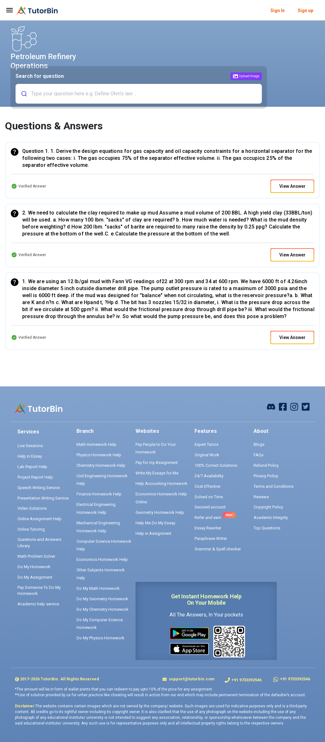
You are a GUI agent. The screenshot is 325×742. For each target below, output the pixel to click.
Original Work (207, 455)
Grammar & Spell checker (218, 549)
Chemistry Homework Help (100, 465)
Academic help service (38, 604)
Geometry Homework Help (160, 512)
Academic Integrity (271, 517)
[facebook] (271, 407)
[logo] (37, 10)
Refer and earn (208, 517)
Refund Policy (266, 465)
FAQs (258, 455)
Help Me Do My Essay (155, 523)
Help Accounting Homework (162, 483)
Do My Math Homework (98, 588)
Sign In (277, 10)
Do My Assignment (34, 577)
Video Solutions (32, 508)
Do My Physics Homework (100, 638)
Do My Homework (33, 566)
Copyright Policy (268, 507)
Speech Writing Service (38, 487)
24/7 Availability (209, 475)
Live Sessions (30, 445)
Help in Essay (29, 456)
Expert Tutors (206, 444)
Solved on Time (209, 496)
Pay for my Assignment (157, 462)
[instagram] (294, 407)
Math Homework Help (96, 444)
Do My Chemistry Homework (102, 609)
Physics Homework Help (98, 455)
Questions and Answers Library (39, 542)
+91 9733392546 (246, 679)
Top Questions (267, 528)
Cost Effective (207, 486)
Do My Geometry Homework (102, 598)
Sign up (305, 10)
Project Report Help (35, 477)
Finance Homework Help (99, 494)
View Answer (292, 186)
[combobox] (137, 93)
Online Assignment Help (39, 518)
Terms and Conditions (274, 486)
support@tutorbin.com (191, 679)
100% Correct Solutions (216, 465)
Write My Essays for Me (157, 473)
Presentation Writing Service (43, 498)
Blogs (259, 444)
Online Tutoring (31, 529)
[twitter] (305, 407)
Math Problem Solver (36, 556)
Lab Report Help (32, 466)
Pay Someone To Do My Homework (39, 590)
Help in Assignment (153, 533)
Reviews (261, 496)
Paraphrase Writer (211, 538)
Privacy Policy (266, 475)
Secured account (210, 507)
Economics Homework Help (102, 559)
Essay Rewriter (208, 528)
